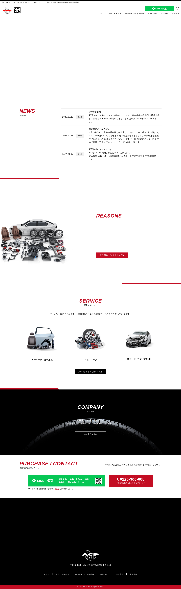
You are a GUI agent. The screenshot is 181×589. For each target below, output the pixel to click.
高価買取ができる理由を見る (112, 255)
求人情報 (175, 13)
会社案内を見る (90, 434)
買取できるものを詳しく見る (90, 372)
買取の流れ (152, 13)
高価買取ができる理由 (134, 13)
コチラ (57, 489)
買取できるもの (115, 13)
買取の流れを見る (145, 255)
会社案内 (164, 13)
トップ (102, 13)
